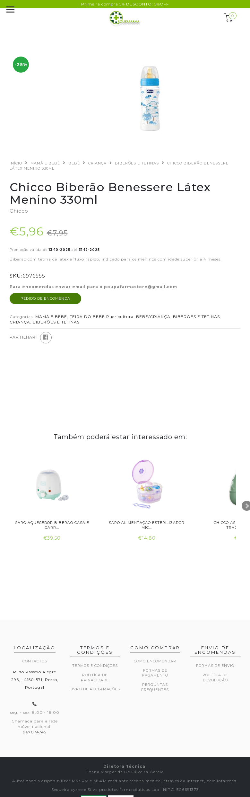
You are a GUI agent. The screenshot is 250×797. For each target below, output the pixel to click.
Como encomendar (155, 661)
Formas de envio (215, 665)
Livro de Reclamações (95, 689)
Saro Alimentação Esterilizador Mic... (147, 525)
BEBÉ (74, 163)
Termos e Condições (95, 665)
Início (16, 163)
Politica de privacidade (95, 677)
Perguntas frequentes (155, 687)
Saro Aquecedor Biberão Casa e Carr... (52, 525)
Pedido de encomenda (45, 298)
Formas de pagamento (155, 673)
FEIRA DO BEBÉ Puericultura (102, 316)
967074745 (34, 732)
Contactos (34, 661)
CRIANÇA (97, 163)
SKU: (16, 276)
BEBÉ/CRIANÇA (153, 316)
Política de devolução (215, 677)
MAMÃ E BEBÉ (45, 163)
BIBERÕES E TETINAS (137, 163)
